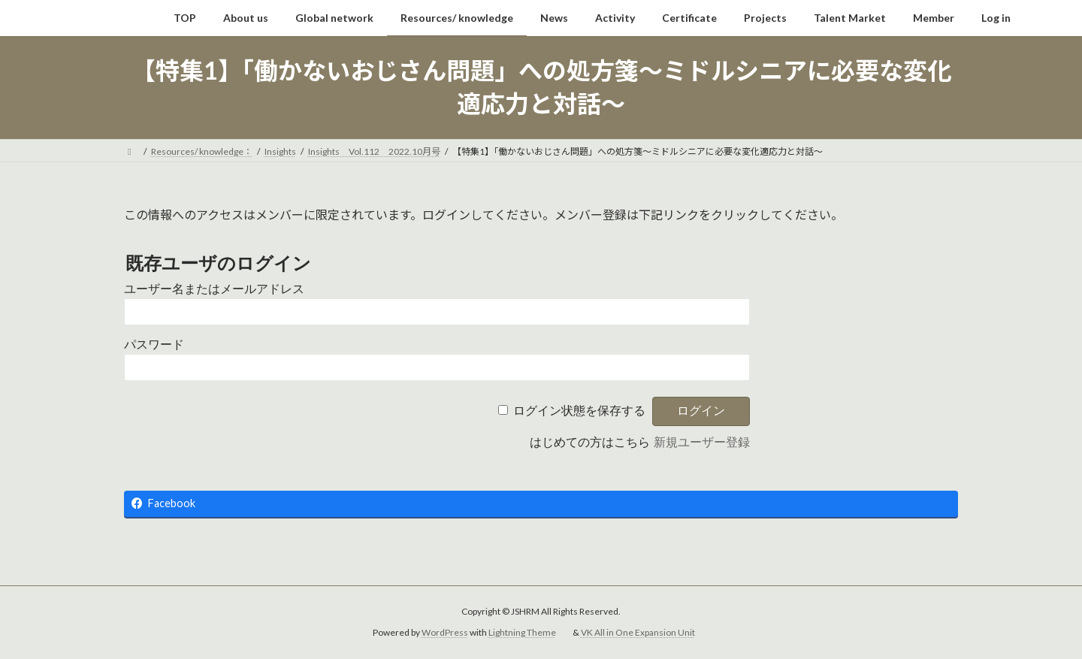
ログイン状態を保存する (579, 410)
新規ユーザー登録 (702, 442)
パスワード (154, 344)
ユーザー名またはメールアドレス (214, 289)
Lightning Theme (522, 632)
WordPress (445, 632)
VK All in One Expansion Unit (638, 632)
